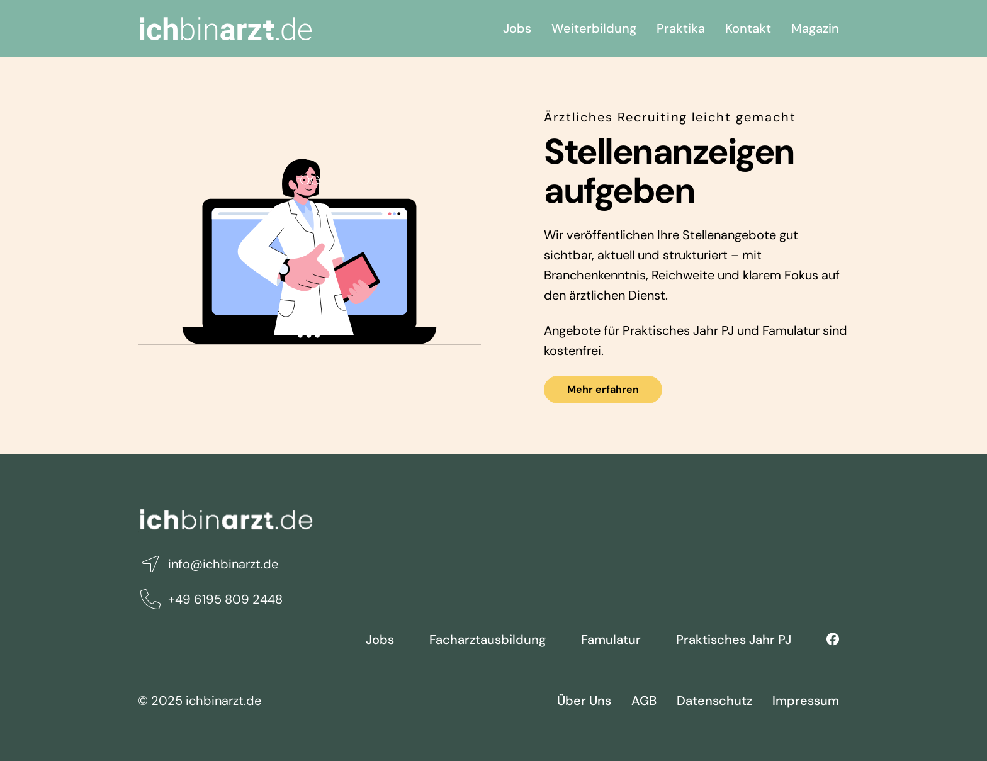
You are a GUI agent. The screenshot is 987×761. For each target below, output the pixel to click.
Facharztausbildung (487, 639)
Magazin (815, 28)
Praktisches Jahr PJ (733, 639)
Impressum (805, 700)
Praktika (681, 28)
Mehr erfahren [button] (603, 389)
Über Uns (584, 700)
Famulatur (611, 639)
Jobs (517, 28)
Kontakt (748, 28)
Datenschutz (714, 700)
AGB (644, 700)
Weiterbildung (593, 28)
